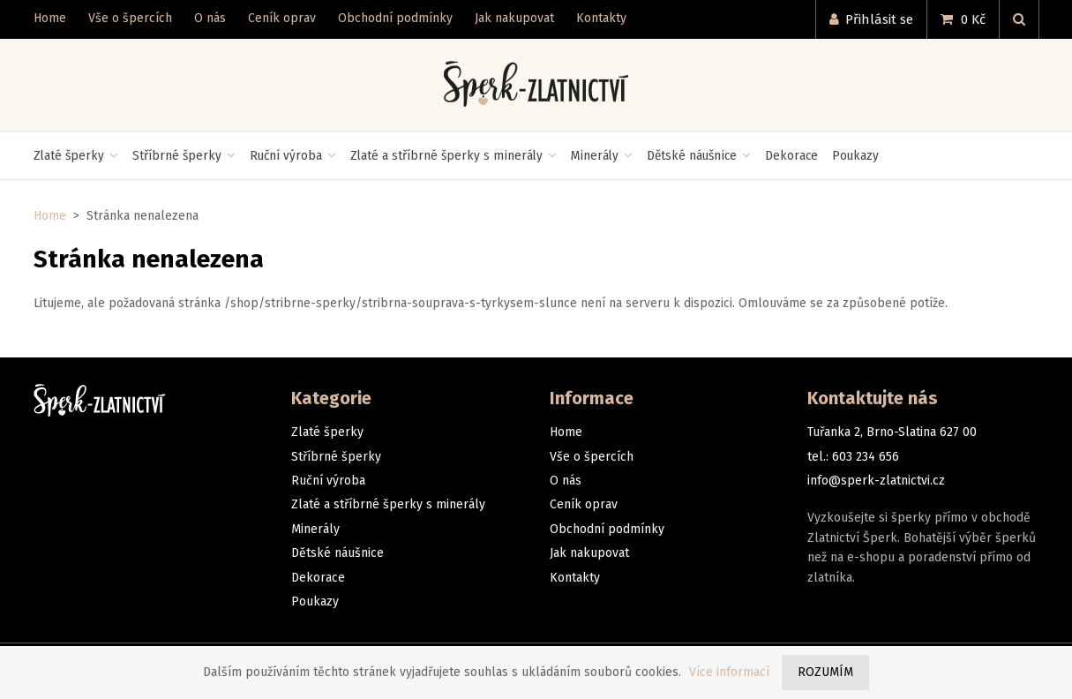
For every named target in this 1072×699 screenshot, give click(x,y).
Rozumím (825, 672)
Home (50, 215)
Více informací (729, 672)
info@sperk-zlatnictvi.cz (876, 480)
